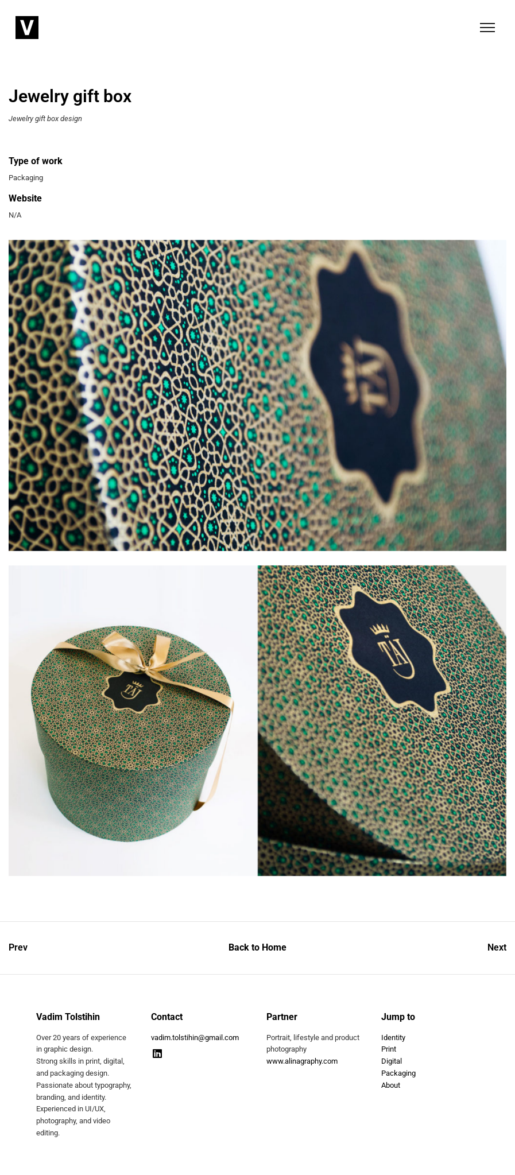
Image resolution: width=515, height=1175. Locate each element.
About (390, 1085)
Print (388, 1049)
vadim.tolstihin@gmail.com (195, 1037)
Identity (393, 1037)
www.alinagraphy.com (302, 1061)
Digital (391, 1061)
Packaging (398, 1073)
